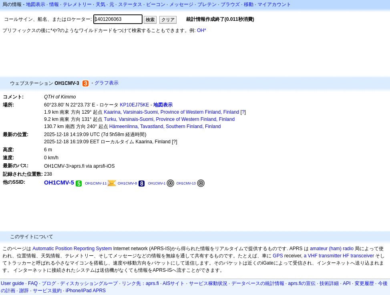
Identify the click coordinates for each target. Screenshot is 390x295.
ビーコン (155, 4)
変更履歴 (364, 283)
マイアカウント (274, 4)
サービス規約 (47, 290)
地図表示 (35, 4)
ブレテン (207, 4)
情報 (54, 4)
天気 (100, 4)
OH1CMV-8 (127, 183)
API (346, 283)
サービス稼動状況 (208, 283)
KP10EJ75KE (134, 105)
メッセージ (181, 4)
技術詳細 (329, 283)
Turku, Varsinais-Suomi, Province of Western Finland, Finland (169, 119)
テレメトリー (77, 4)
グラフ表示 (106, 83)
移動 (248, 4)
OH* (201, 30)
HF (346, 256)
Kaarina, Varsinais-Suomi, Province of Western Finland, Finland (171, 112)
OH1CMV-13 (186, 183)
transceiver (362, 256)
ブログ (49, 283)
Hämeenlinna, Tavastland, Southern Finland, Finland (165, 126)
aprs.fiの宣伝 (302, 283)
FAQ (33, 283)
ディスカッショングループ (89, 283)
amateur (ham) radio (332, 248)
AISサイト (174, 283)
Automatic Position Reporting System (72, 248)
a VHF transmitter (323, 256)
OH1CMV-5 (59, 182)
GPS (278, 256)
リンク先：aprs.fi (140, 283)
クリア (168, 19)
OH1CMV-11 (96, 183)
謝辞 (24, 290)
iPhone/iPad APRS (86, 290)
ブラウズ (230, 4)
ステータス (130, 4)
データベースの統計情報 (257, 283)
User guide (12, 283)
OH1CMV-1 (157, 183)
